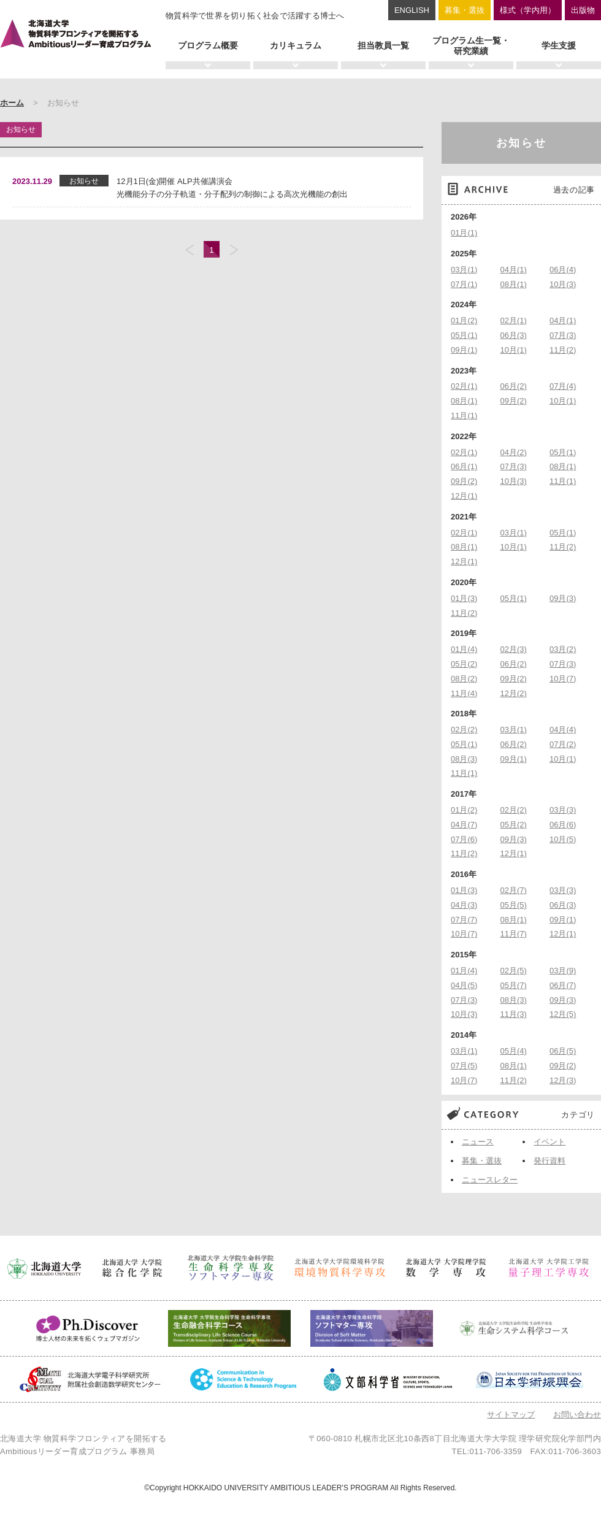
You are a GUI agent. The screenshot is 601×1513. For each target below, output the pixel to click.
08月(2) (464, 678)
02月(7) (513, 890)
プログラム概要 (208, 45)
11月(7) (513, 933)
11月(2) (562, 349)
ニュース (478, 1141)
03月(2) (562, 649)
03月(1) (464, 269)
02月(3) (513, 649)
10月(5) (562, 839)
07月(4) (562, 386)
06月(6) (562, 824)
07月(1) (464, 284)
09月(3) (562, 598)
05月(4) (513, 1050)
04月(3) (464, 905)
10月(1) (513, 349)
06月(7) (562, 985)
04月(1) (513, 269)
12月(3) (562, 1080)
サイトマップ (511, 1414)
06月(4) (562, 269)
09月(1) (464, 349)
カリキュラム (295, 45)
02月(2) (464, 729)
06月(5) (562, 1050)
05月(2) (464, 663)
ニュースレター (490, 1179)
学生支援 (559, 45)
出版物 (583, 10)
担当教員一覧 (383, 45)
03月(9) (562, 970)
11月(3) (513, 1014)
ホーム (12, 102)
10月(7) (562, 678)
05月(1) (464, 335)
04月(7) (464, 824)
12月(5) (562, 1014)
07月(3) (562, 335)
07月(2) (562, 744)
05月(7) (513, 985)
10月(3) (562, 284)
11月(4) (464, 693)
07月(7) (464, 919)
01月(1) (464, 232)
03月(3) (562, 809)
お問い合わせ (577, 1414)
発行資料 (549, 1160)
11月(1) (464, 415)
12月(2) (513, 693)
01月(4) (464, 649)
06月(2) (513, 386)
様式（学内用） (528, 10)
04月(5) (464, 985)
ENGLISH (411, 10)
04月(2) (513, 452)
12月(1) (464, 495)
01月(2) (464, 320)
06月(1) (464, 466)
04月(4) (562, 729)
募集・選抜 (464, 10)
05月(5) (513, 905)
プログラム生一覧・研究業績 (471, 46)
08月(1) (513, 284)
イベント (549, 1141)
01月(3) (464, 598)
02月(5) (513, 970)
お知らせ (521, 143)
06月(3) (513, 335)
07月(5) (464, 1065)
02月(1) (513, 320)
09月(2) (513, 400)
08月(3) (464, 759)
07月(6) (464, 839)
